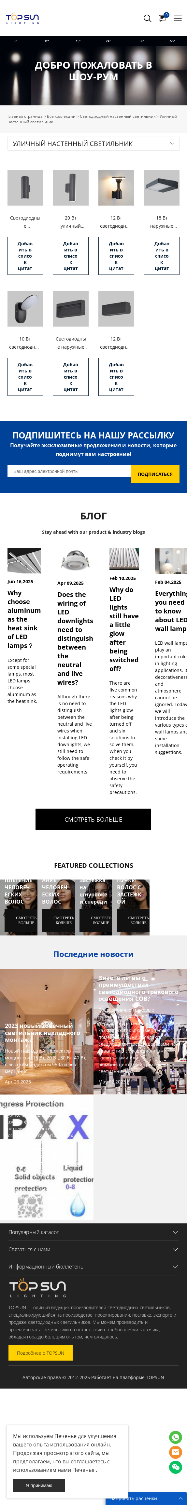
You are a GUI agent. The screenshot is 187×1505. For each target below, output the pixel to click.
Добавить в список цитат (25, 255)
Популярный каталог (33, 1232)
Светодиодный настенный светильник (117, 116)
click (93, 70)
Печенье (65, 1436)
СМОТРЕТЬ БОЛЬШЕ (93, 819)
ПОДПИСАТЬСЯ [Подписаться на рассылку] (155, 474)
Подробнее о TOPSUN (40, 1353)
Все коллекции (61, 116)
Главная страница (25, 116)
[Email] (69, 471)
